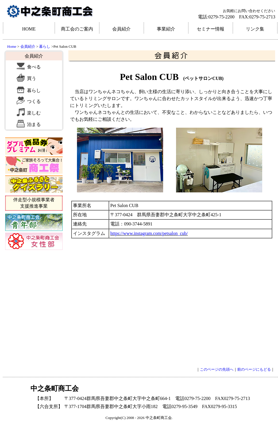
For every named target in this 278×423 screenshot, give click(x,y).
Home (11, 46)
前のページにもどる (254, 369)
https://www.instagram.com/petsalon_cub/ (149, 233)
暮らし (44, 46)
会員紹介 (27, 46)
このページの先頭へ (216, 369)
